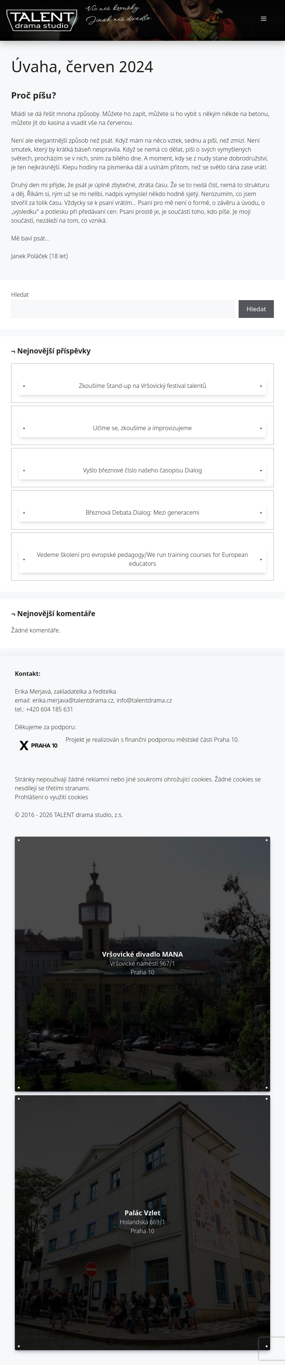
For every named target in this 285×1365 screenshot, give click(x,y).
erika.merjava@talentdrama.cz (73, 701)
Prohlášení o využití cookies (51, 798)
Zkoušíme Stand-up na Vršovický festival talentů (142, 387)
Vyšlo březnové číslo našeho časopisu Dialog (142, 471)
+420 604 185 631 (49, 710)
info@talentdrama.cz (144, 701)
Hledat (20, 295)
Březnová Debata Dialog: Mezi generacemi (142, 513)
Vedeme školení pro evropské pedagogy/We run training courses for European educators (142, 560)
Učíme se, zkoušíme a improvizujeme (142, 429)
